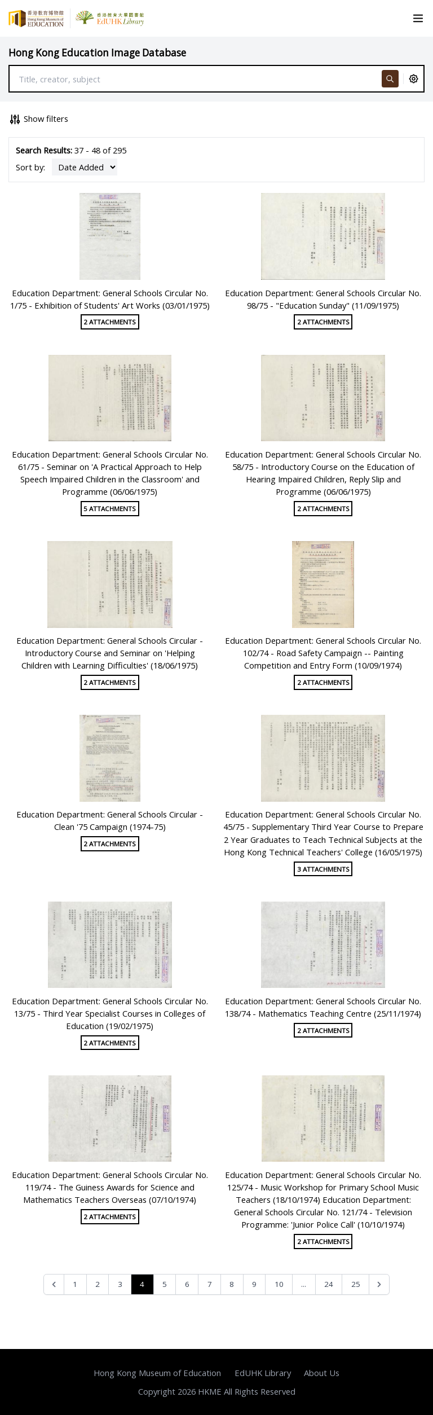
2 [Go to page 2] (97, 1284)
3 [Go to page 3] (120, 1284)
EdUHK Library (263, 1372)
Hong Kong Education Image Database (97, 52)
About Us (321, 1372)
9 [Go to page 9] (254, 1284)
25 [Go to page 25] (355, 1284)
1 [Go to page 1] (75, 1284)
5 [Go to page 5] (164, 1284)
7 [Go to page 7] (209, 1284)
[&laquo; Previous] (53, 1284)
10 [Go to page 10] (279, 1284)
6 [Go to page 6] (187, 1284)
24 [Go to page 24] (328, 1284)
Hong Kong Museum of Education (157, 1372)
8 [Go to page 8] (231, 1284)
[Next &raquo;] (379, 1284)
